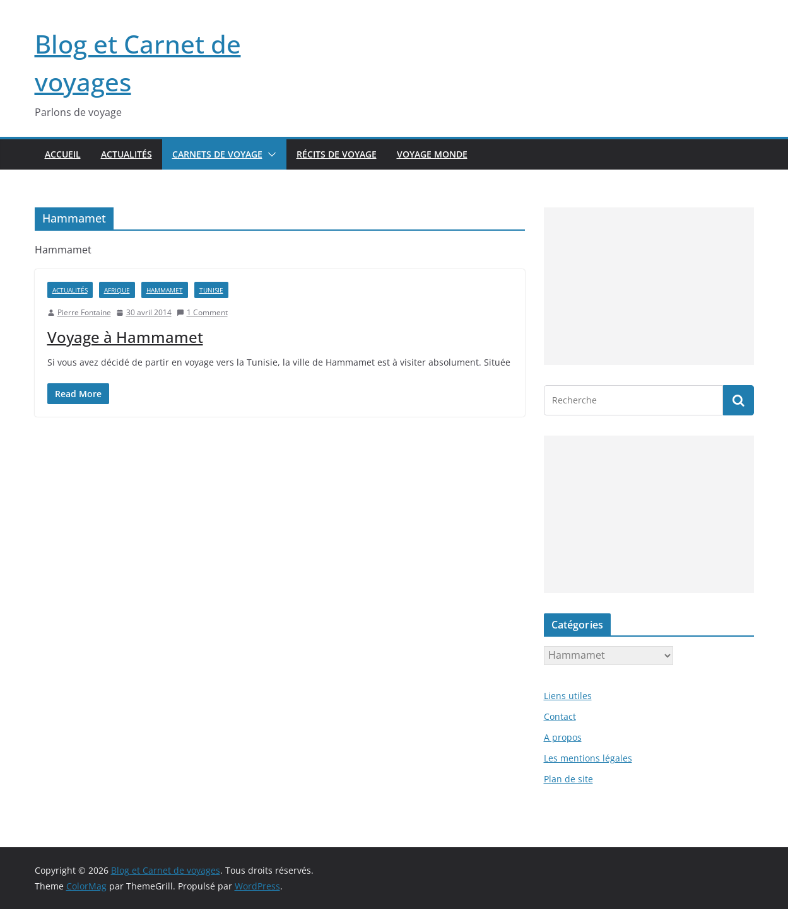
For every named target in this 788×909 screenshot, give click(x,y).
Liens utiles (568, 696)
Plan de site (568, 779)
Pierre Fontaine (84, 312)
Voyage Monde (432, 154)
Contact (560, 716)
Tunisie (211, 290)
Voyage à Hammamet (125, 337)
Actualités (126, 154)
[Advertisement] (649, 286)
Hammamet (164, 290)
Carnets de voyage (217, 154)
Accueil (63, 154)
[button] (269, 154)
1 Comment (202, 312)
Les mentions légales (588, 758)
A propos (563, 737)
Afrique (117, 290)
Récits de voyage (337, 154)
